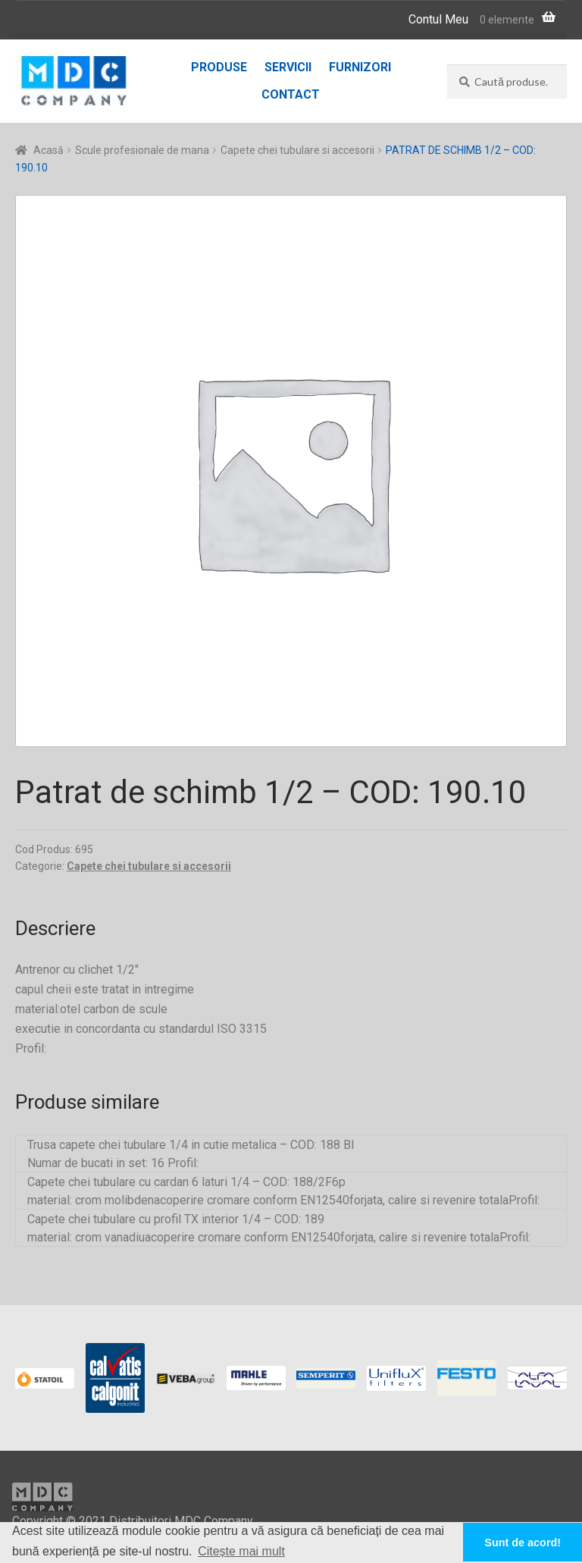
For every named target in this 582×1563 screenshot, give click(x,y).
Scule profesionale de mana (142, 150)
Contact (290, 94)
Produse (219, 67)
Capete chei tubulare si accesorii (297, 150)
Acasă (48, 150)
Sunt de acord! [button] (522, 1542)
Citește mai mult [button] (241, 1551)
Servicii (287, 67)
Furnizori (360, 67)
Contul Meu (438, 19)
